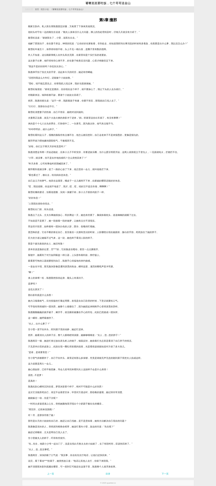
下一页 (165, 474)
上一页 (50, 474)
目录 (108, 474)
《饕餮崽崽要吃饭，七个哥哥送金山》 (67, 9)
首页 (37, 9)
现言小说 (45, 9)
